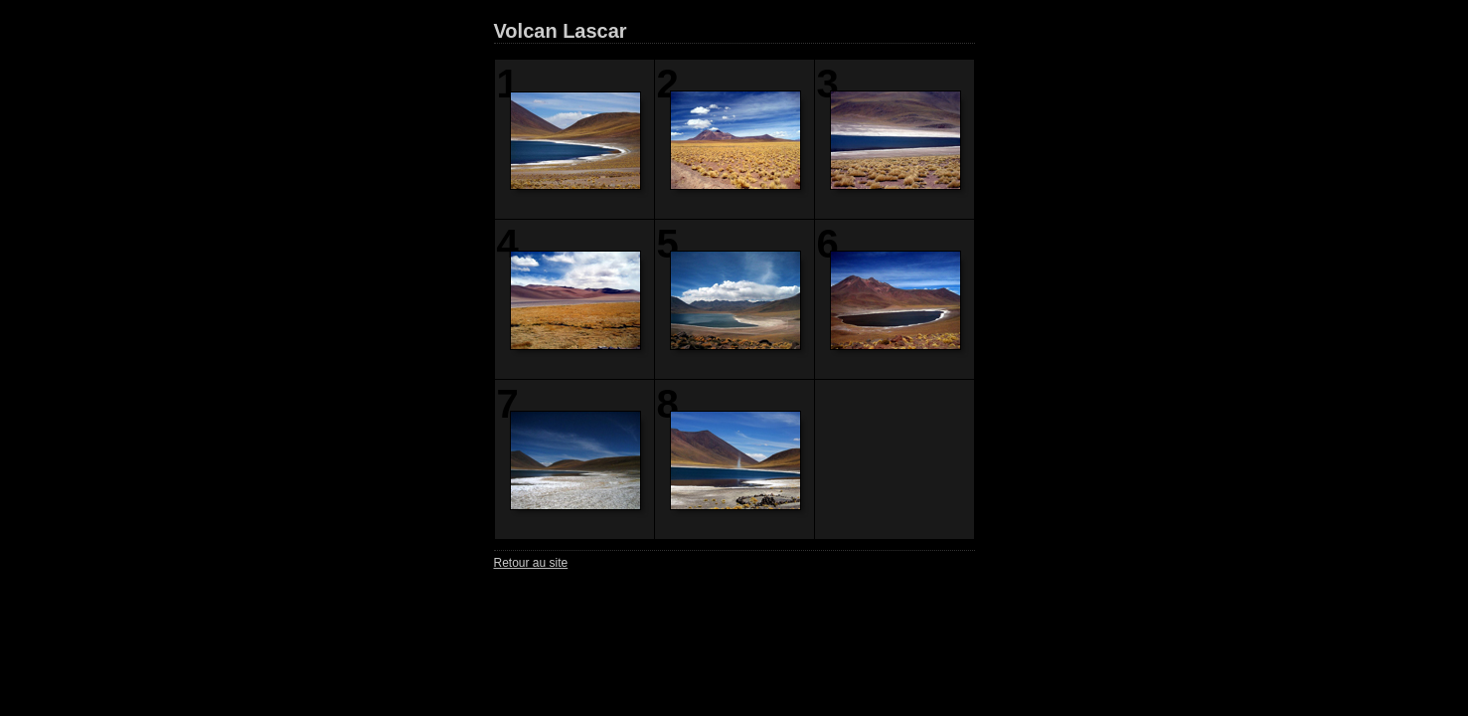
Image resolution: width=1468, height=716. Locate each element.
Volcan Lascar (560, 31)
